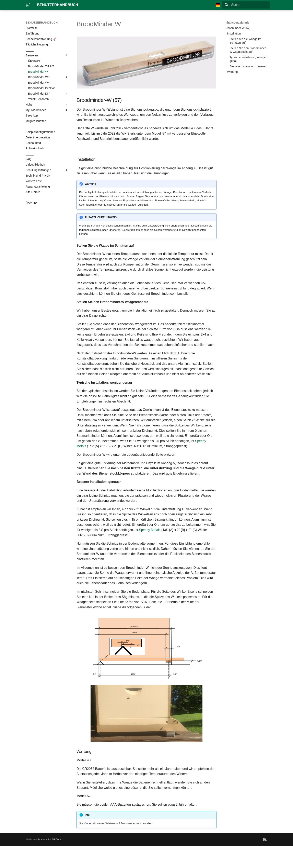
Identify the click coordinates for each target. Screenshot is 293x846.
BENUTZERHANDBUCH (42, 22)
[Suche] (246, 5)
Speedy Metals (150, 530)
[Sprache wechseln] (217, 5)
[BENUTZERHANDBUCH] (28, 5)
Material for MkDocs (49, 839)
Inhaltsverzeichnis (237, 22)
